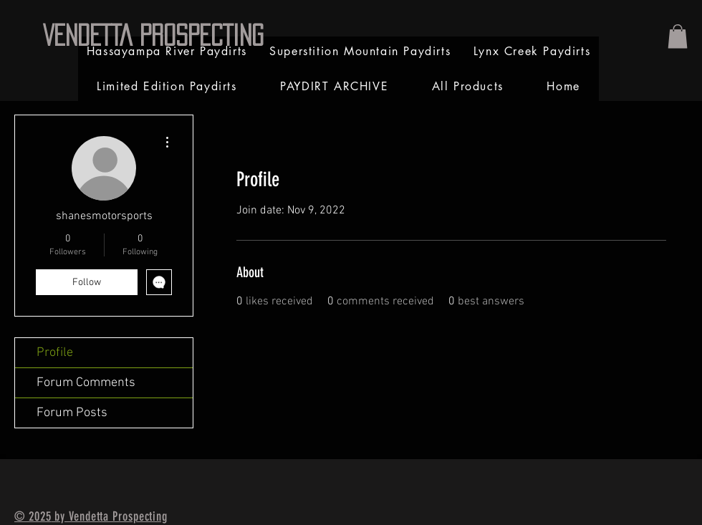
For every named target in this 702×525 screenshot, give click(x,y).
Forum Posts (72, 412)
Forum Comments (86, 382)
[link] (678, 36)
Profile (55, 352)
